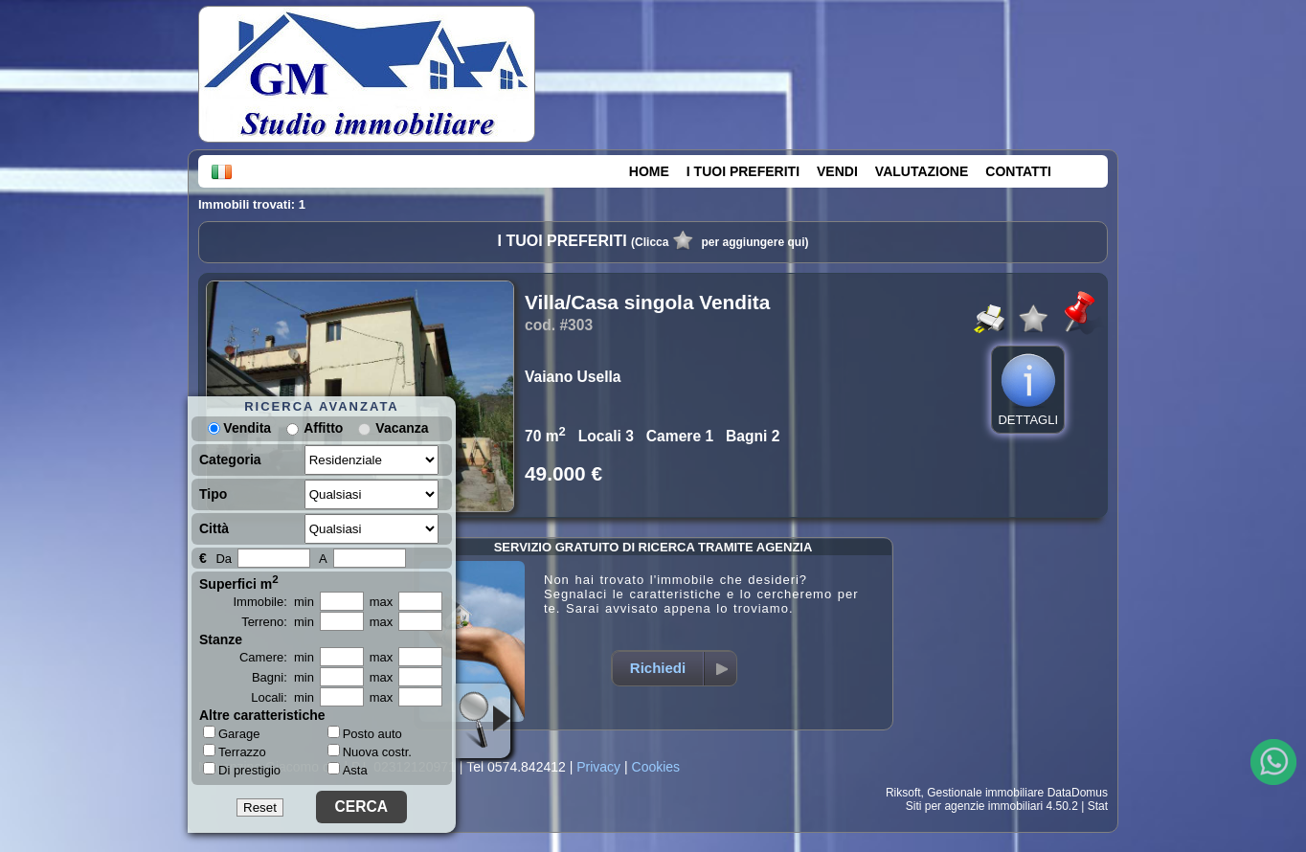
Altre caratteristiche (262, 715)
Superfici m (239, 582)
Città (214, 528)
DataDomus (1077, 792)
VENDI (837, 171)
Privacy (598, 766)
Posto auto (364, 734)
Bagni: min (283, 677)
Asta (347, 770)
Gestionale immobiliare (985, 792)
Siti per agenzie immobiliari (974, 806)
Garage (231, 733)
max (382, 601)
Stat (1098, 806)
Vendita (239, 428)
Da (223, 558)
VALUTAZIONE (921, 171)
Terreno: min (277, 622)
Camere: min (276, 657)
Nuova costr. (369, 752)
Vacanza (401, 428)
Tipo (213, 494)
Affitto (323, 428)
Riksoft (903, 792)
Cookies (656, 766)
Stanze (220, 639)
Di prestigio (242, 769)
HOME (649, 171)
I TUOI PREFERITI (743, 171)
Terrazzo (234, 751)
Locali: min (282, 697)
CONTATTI (1018, 171)
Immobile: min (273, 601)
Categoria (230, 459)
